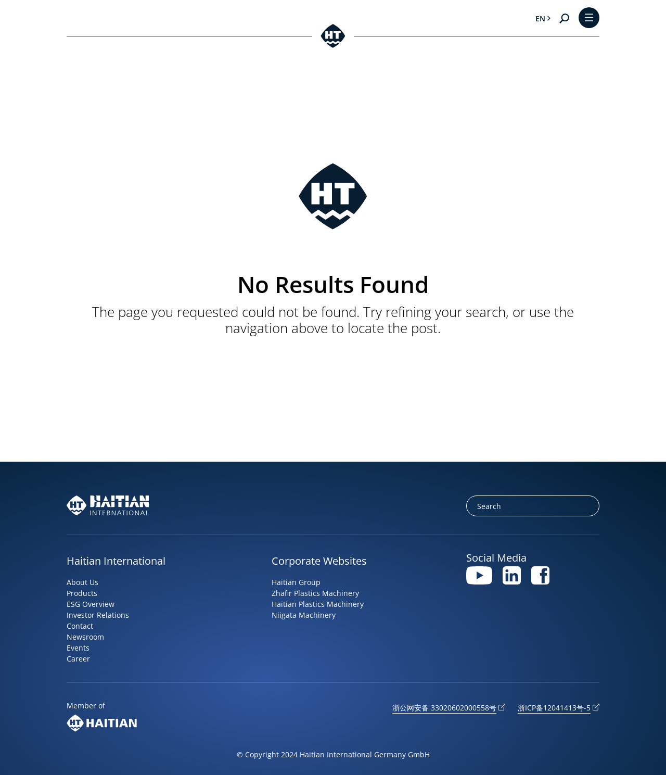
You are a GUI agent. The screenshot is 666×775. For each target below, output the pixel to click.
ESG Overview (90, 604)
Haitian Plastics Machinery (318, 604)
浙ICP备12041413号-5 (554, 708)
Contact (80, 626)
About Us (82, 582)
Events (78, 648)
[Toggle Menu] (589, 18)
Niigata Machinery (304, 615)
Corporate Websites (319, 561)
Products (82, 593)
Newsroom (85, 637)
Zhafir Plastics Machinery (315, 593)
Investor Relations (98, 615)
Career (78, 659)
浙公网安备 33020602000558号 (444, 708)
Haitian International (116, 561)
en (540, 18)
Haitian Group (296, 582)
